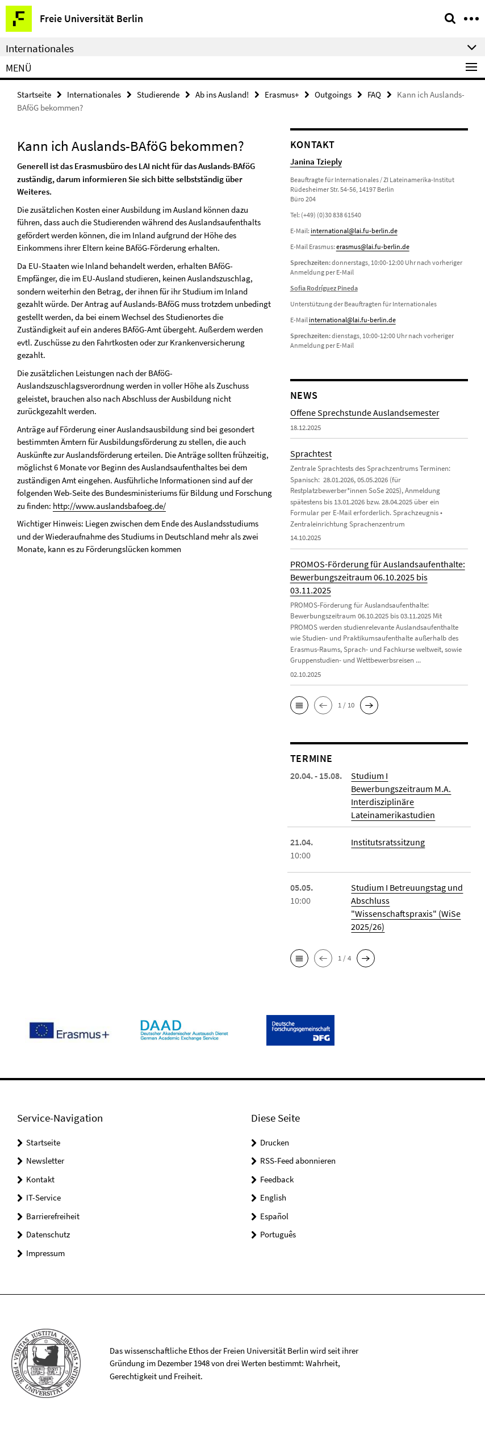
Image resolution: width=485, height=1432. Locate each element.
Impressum (45, 1253)
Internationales (94, 94)
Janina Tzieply (316, 161)
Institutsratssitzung (388, 842)
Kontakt (40, 1179)
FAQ (374, 94)
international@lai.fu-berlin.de (354, 230)
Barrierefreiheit (53, 1216)
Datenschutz (48, 1234)
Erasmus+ (282, 94)
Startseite (34, 94)
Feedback (277, 1179)
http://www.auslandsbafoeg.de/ (109, 505)
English (273, 1197)
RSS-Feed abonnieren (298, 1160)
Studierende (158, 94)
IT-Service (43, 1197)
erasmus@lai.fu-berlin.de (372, 246)
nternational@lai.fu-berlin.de (353, 319)
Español (274, 1216)
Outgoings (333, 94)
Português (278, 1234)
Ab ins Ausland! (222, 94)
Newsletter (45, 1160)
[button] (299, 705)
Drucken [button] (274, 1142)
